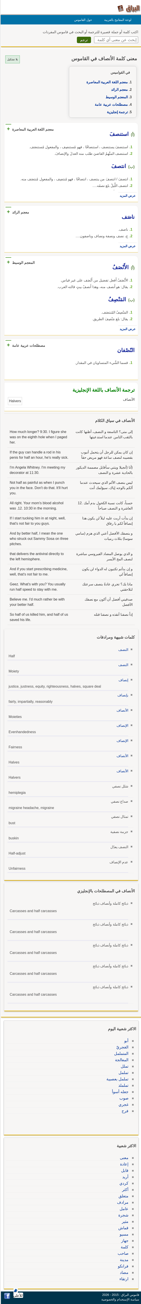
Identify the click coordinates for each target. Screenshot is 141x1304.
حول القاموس (82, 20)
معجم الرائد (118, 89)
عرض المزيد (127, 195)
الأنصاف (122, 710)
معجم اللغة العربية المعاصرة (106, 82)
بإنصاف (122, 695)
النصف (123, 650)
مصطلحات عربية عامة (110, 104)
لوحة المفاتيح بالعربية (117, 20)
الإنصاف (122, 725)
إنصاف (123, 680)
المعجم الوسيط (116, 97)
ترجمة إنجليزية (116, 112)
